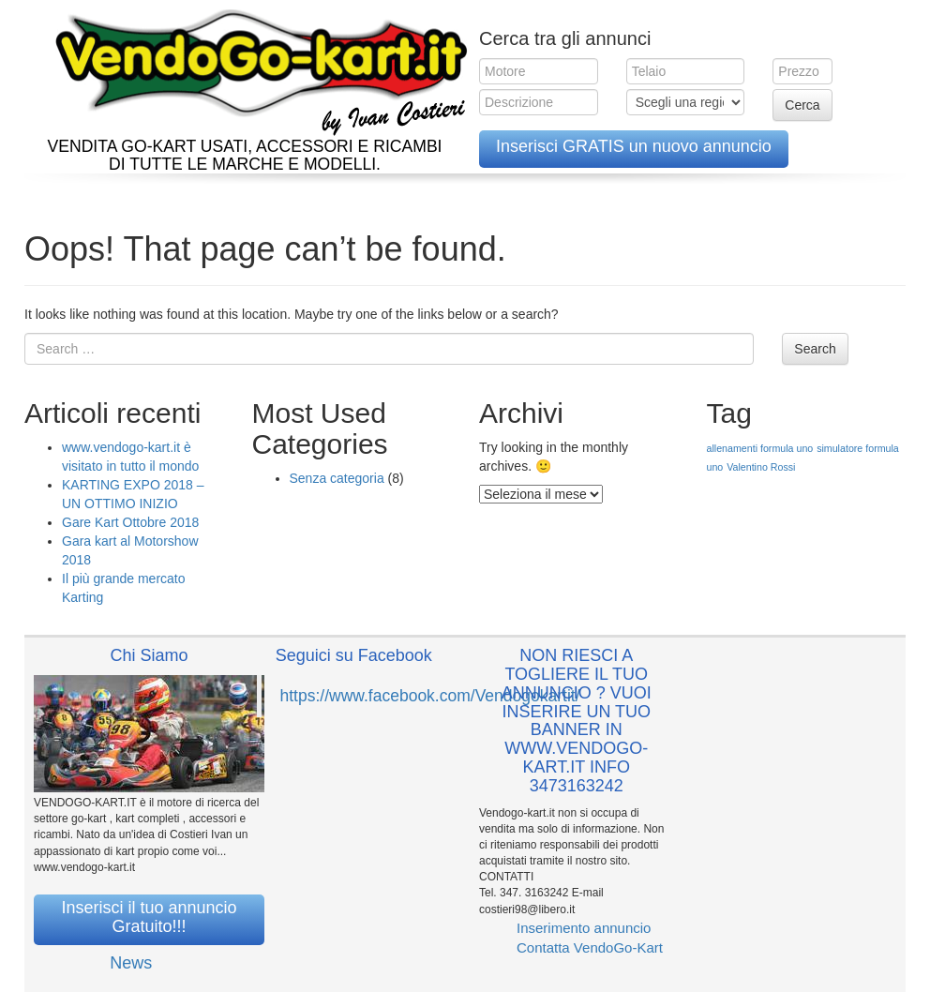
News (131, 963)
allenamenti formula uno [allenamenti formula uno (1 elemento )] (760, 448)
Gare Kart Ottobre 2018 (130, 522)
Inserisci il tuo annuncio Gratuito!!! (148, 917)
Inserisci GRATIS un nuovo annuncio (634, 146)
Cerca (802, 105)
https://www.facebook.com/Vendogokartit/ (430, 695)
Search (814, 348)
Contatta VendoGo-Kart (590, 947)
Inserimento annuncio (584, 928)
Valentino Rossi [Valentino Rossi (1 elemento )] (761, 467)
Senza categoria (337, 478)
